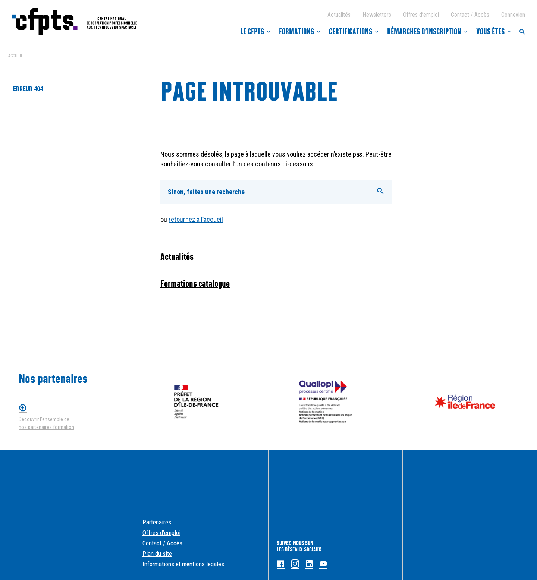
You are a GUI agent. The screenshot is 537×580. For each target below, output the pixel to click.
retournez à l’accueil (196, 219)
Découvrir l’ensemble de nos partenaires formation (46, 423)
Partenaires (156, 522)
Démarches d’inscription (424, 31)
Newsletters (376, 14)
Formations (296, 31)
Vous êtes (490, 31)
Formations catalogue (195, 283)
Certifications (350, 31)
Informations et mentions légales (183, 564)
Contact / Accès (470, 14)
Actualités (339, 14)
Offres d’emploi (421, 14)
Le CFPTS (252, 31)
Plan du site (157, 553)
